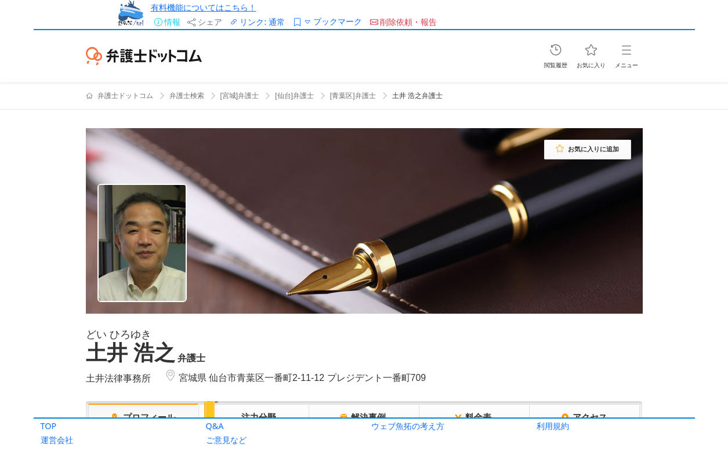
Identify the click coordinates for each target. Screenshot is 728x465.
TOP (49, 425)
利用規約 (553, 425)
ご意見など (226, 439)
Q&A (215, 425)
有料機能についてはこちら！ (203, 7)
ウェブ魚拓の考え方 (407, 425)
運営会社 (57, 439)
